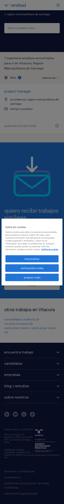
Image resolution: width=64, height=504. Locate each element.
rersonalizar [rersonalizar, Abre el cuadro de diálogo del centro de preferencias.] (32, 258)
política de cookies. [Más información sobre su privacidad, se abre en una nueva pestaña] (49, 249)
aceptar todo (32, 277)
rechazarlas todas (32, 268)
